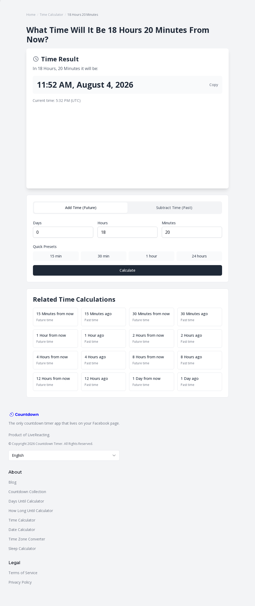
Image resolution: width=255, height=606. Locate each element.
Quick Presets (45, 246)
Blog (12, 482)
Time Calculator (51, 14)
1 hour (151, 256)
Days (37, 222)
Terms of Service (22, 572)
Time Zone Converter (26, 539)
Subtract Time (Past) (174, 207)
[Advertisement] (127, 143)
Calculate (127, 270)
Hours (102, 222)
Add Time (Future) (80, 207)
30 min (103, 256)
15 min (56, 256)
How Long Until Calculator (30, 510)
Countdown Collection (27, 491)
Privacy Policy (20, 582)
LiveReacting (38, 434)
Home (31, 14)
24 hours (199, 256)
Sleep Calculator (22, 548)
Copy (213, 84)
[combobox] (64, 455)
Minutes (169, 222)
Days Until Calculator (26, 501)
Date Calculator (21, 529)
